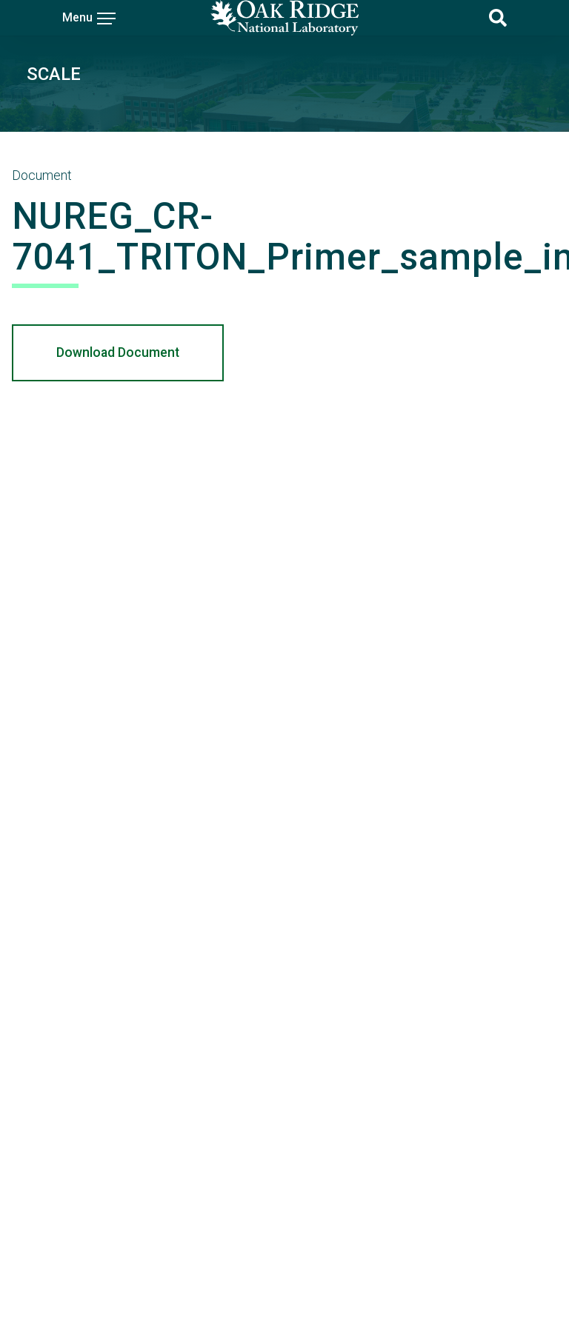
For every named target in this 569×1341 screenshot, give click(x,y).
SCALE (54, 74)
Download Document (117, 352)
